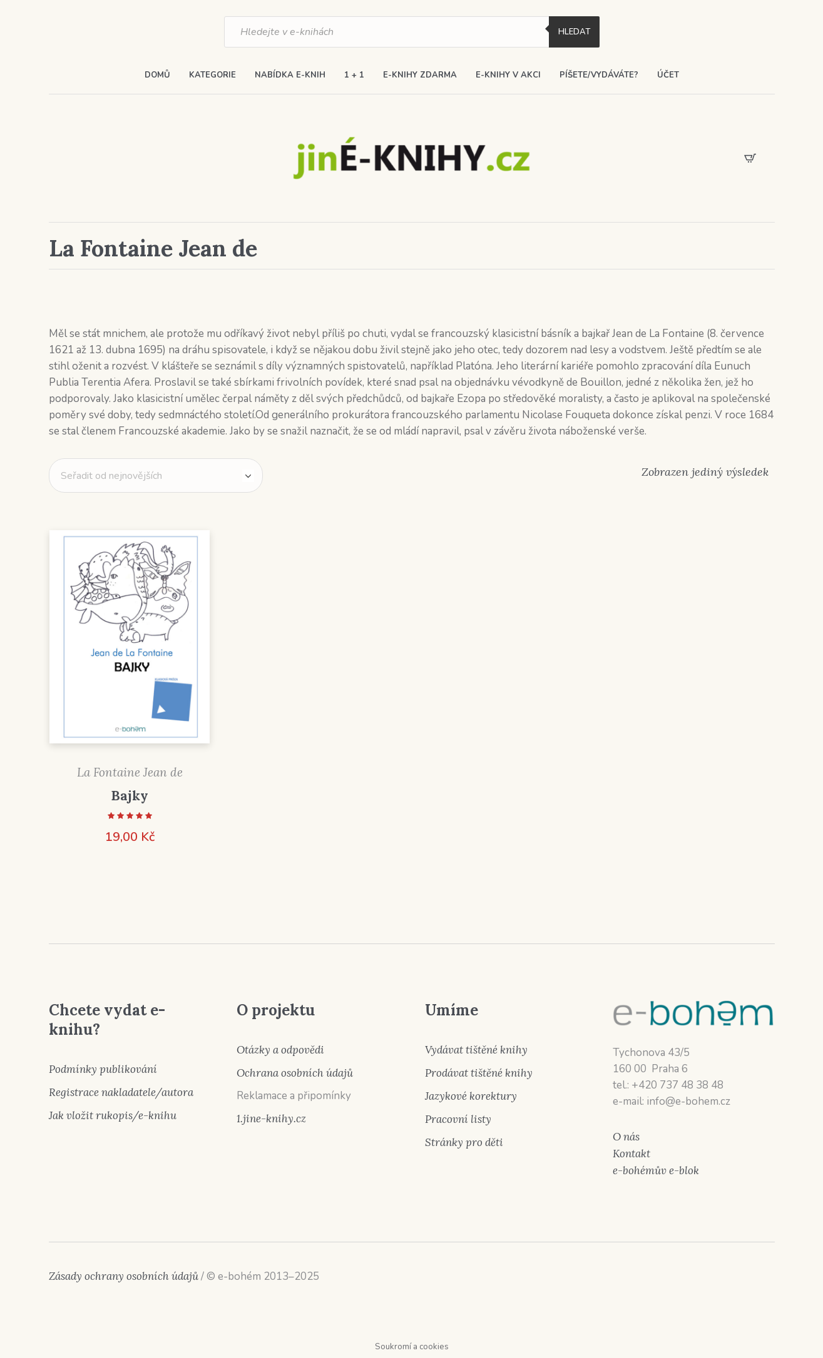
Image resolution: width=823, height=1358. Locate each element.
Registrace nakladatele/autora (121, 1092)
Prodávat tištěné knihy (479, 1073)
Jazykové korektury (471, 1096)
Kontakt (631, 1153)
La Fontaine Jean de (130, 772)
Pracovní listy (458, 1119)
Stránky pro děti (464, 1142)
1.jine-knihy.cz (271, 1118)
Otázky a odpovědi (280, 1050)
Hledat (574, 32)
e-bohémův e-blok (656, 1170)
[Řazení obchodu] (156, 475)
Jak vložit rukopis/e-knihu (112, 1115)
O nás (626, 1137)
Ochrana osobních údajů (295, 1073)
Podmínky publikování (103, 1069)
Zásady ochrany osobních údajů (123, 1276)
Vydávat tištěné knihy (476, 1050)
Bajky (129, 795)
